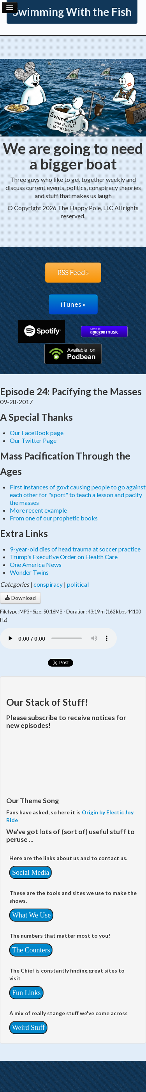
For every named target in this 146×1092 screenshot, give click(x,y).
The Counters (31, 950)
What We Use (31, 915)
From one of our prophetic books (54, 518)
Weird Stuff (28, 1028)
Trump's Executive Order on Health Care (64, 556)
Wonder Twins (29, 572)
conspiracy (48, 584)
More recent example (38, 510)
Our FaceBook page (36, 432)
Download (20, 597)
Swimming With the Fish (72, 11)
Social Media (30, 872)
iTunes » (73, 304)
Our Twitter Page (33, 440)
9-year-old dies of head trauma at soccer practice (75, 549)
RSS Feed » (73, 272)
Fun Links (26, 993)
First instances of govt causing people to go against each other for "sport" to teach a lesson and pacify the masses (78, 494)
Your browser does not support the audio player (58, 638)
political (78, 584)
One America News (36, 564)
